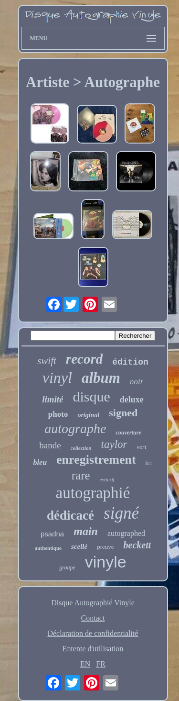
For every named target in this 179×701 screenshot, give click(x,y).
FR (100, 664)
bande (50, 445)
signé (121, 513)
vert (142, 446)
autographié (93, 492)
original (88, 415)
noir (136, 381)
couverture (128, 432)
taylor (114, 444)
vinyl (57, 377)
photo (58, 414)
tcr (149, 463)
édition (130, 362)
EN (85, 664)
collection (81, 448)
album (101, 377)
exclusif (107, 479)
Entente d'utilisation (93, 649)
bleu (40, 462)
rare (81, 475)
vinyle (105, 562)
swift (46, 361)
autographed (126, 533)
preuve (105, 546)
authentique (48, 548)
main (86, 531)
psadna (52, 534)
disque (91, 396)
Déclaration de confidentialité (92, 633)
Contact (93, 618)
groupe (67, 567)
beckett (137, 545)
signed (123, 413)
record (84, 359)
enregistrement (96, 460)
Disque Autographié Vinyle (93, 603)
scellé (79, 546)
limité (52, 399)
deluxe (132, 399)
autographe (75, 428)
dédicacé (70, 515)
